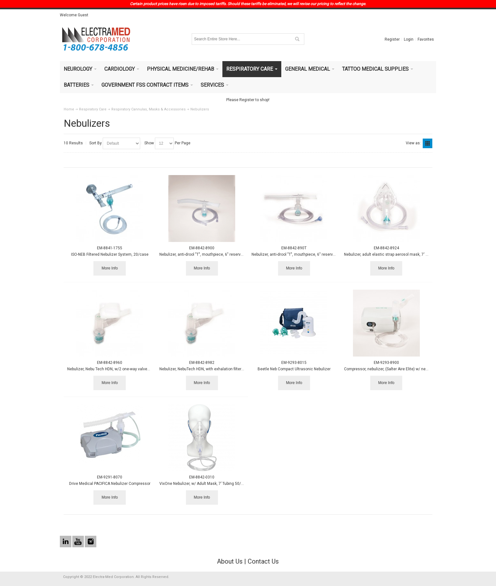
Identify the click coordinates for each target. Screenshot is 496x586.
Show (149, 143)
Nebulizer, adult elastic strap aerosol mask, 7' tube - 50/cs (395, 254)
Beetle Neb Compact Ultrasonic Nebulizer (294, 369)
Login (408, 39)
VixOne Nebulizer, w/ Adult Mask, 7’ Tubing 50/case (204, 483)
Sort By (95, 143)
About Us (230, 561)
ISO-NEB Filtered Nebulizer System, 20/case (109, 254)
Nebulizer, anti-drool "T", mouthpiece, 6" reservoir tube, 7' (209, 254)
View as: (413, 143)
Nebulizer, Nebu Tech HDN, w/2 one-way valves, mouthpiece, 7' (122, 369)
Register (392, 39)
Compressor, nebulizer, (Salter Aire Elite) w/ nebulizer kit (393, 369)
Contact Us (263, 561)
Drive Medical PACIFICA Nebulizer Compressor (109, 483)
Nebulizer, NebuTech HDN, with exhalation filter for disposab (211, 369)
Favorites (426, 39)
